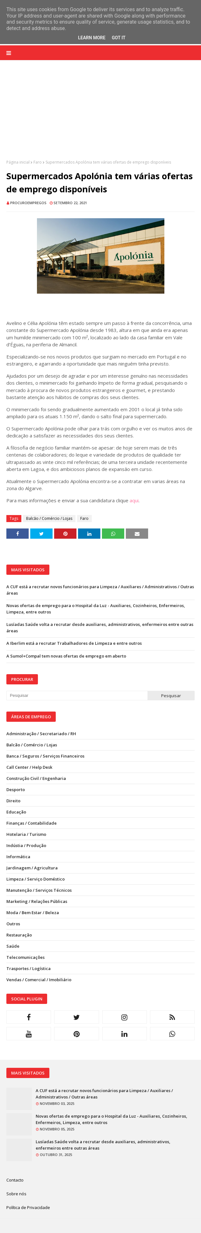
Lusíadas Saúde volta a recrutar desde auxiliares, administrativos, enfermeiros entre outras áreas (99, 627)
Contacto (15, 1180)
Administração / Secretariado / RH (41, 733)
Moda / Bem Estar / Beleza (32, 912)
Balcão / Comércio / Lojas (49, 518)
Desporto (15, 789)
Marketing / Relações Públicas (36, 901)
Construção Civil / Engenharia (36, 778)
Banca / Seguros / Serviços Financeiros (45, 756)
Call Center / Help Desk (29, 767)
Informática (18, 856)
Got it (119, 37)
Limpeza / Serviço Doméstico (35, 879)
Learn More (91, 37)
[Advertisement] (100, 114)
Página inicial (18, 162)
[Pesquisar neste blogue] (76, 695)
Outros (13, 924)
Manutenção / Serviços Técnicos (39, 890)
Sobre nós (16, 1194)
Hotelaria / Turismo (26, 834)
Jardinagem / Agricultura (32, 868)
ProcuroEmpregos (28, 202)
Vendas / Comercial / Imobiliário (38, 980)
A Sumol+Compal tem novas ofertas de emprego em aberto (66, 656)
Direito (13, 801)
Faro (37, 162)
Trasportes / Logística (28, 968)
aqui (134, 500)
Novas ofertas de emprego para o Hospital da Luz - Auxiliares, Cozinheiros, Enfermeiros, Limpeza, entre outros (95, 609)
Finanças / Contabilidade (31, 823)
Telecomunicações (25, 957)
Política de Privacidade (28, 1207)
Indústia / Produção (26, 845)
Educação (16, 812)
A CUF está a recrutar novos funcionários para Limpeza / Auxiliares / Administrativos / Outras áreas (100, 590)
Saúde (12, 946)
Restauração (19, 935)
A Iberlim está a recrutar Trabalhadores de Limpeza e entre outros (74, 643)
